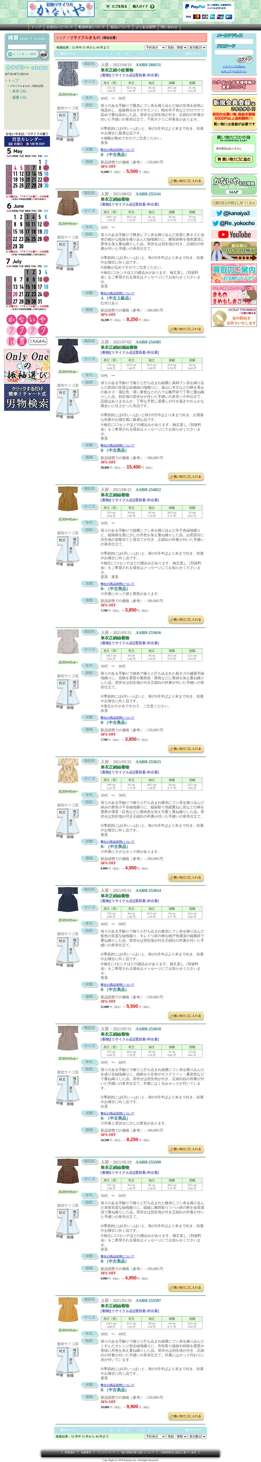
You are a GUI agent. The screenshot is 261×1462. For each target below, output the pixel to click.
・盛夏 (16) (15, 97)
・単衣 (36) (15, 91)
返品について (120, 27)
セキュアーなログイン (234, 71)
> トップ (12, 80)
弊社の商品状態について (117, 150)
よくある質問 (145, 27)
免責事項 (86, 1452)
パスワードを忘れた (234, 66)
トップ (36, 27)
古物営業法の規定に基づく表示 (178, 1452)
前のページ (68, 53)
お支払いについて (60, 27)
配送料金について (92, 27)
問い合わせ (169, 27)
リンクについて (106, 1452)
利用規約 (70, 1452)
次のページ (193, 53)
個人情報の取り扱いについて (137, 1452)
